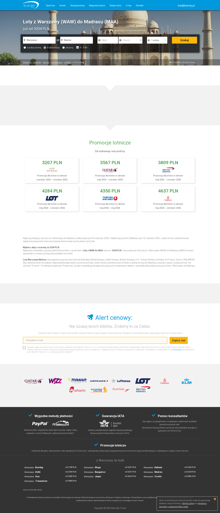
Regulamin (202, 503)
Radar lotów (115, 5)
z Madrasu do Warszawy (183, 62)
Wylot (104, 40)
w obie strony (52, 47)
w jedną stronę (32, 47)
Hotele (62, 5)
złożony (67, 47)
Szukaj (184, 40)
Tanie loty (50, 5)
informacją (176, 350)
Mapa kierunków (97, 5)
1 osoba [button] (155, 40)
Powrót (126, 40)
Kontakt (139, 5)
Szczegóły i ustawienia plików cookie (173, 507)
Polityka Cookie (188, 503)
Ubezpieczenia (77, 5)
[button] (186, 5)
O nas (128, 5)
